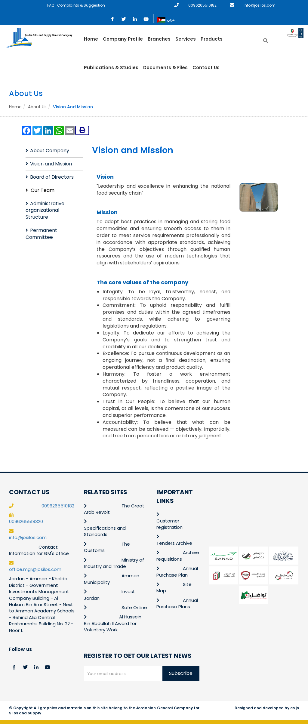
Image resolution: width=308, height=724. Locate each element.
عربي (166, 20)
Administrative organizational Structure (45, 210)
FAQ (50, 5)
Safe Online (134, 608)
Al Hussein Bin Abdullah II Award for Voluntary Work (113, 623)
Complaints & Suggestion (81, 5)
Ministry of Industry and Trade (114, 563)
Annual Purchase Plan (177, 571)
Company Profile (123, 39)
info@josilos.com (260, 5)
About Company (49, 150)
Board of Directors (52, 177)
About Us (37, 107)
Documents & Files (165, 67)
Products (212, 39)
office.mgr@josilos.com (35, 569)
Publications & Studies (111, 67)
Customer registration (169, 524)
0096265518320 (26, 522)
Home (91, 39)
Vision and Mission (51, 164)
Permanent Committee (41, 234)
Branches (159, 39)
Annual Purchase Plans (177, 603)
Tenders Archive (174, 543)
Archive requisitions (177, 556)
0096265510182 (202, 5)
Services (185, 39)
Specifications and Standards (105, 531)
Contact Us (206, 67)
